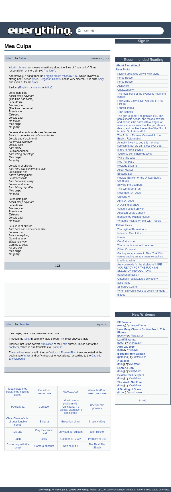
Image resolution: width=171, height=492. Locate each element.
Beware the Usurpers (129, 184)
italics (48, 87)
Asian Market (125, 169)
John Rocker (97, 431)
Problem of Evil (97, 438)
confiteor (14, 347)
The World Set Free (128, 188)
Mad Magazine (126, 260)
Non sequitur (70, 446)
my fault (49, 70)
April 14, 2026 (125, 200)
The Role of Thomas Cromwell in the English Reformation (139, 137)
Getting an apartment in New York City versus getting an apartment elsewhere (140, 255)
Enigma (48, 76)
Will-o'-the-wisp (126, 157)
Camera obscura (44, 446)
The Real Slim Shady (97, 446)
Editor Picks (124, 225)
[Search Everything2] (120, 31)
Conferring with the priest (18, 446)
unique (121, 294)
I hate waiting (97, 421)
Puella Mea (17, 406)
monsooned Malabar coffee (133, 216)
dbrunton (25, 324)
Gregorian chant (70, 421)
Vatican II (54, 352)
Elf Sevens (124, 322)
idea (9, 58)
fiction (121, 392)
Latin (14, 67)
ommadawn (135, 342)
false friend (123, 282)
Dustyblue (135, 371)
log (120, 349)
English (23, 87)
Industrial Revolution (129, 233)
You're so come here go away (134, 153)
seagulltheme (138, 325)
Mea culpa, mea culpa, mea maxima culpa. (17, 391)
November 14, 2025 (129, 192)
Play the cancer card (44, 432)
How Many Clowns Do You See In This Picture (141, 331)
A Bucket (123, 361)
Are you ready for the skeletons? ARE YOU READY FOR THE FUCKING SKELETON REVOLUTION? (139, 267)
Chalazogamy (125, 89)
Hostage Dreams (127, 165)
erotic (35, 82)
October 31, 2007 (70, 438)
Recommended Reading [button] (143, 60)
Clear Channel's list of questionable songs (17, 421)
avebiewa (134, 364)
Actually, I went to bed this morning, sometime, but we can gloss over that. (139, 144)
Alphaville (123, 85)
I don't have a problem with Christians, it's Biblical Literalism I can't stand (71, 406)
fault (26, 338)
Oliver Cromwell (126, 249)
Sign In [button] (143, 41)
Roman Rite (68, 352)
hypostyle (132, 349)
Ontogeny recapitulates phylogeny (137, 278)
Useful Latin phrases (97, 407)
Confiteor (44, 406)
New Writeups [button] (143, 314)
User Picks (123, 69)
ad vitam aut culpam (71, 431)
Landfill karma (125, 108)
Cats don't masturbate (44, 392)
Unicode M (123, 196)
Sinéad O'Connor (127, 286)
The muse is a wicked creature (135, 245)
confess (57, 347)
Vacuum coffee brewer (130, 208)
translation (35, 87)
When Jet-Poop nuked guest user (97, 392)
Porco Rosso (125, 77)
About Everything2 (128, 65)
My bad (17, 431)
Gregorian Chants (50, 79)
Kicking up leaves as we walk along (138, 73)
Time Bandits (125, 112)
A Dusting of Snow (128, 204)
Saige (22, 58)
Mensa (121, 237)
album (57, 76)
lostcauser (137, 335)
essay (121, 325)
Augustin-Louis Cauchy (131, 212)
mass (27, 355)
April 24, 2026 (125, 346)
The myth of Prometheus (132, 229)
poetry (122, 335)
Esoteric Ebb (124, 173)
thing (121, 364)
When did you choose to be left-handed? (141, 290)
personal (123, 357)
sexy (101, 79)
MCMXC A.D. (70, 76)
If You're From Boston (130, 149)
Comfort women (126, 241)
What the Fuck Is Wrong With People (139, 220)
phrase (22, 67)
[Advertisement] (85, 11)
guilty (85, 67)
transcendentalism (128, 274)
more (142, 400)
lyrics (35, 79)
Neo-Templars (125, 161)
